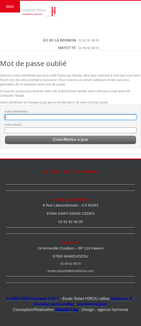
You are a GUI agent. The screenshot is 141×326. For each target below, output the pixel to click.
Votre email (13, 124)
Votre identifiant (16, 111)
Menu (10, 6)
